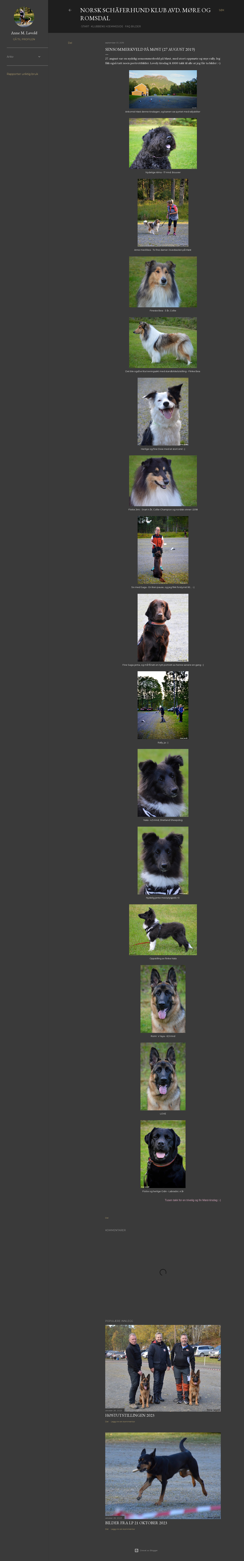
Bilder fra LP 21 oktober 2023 (136, 1522)
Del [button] (70, 42)
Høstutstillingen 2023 (130, 1415)
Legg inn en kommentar (123, 1421)
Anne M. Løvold (24, 32)
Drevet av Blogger (146, 1550)
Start (84, 26)
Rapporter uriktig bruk (22, 74)
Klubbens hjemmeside (106, 26)
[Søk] (221, 10)
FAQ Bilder (132, 26)
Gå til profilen (24, 39)
